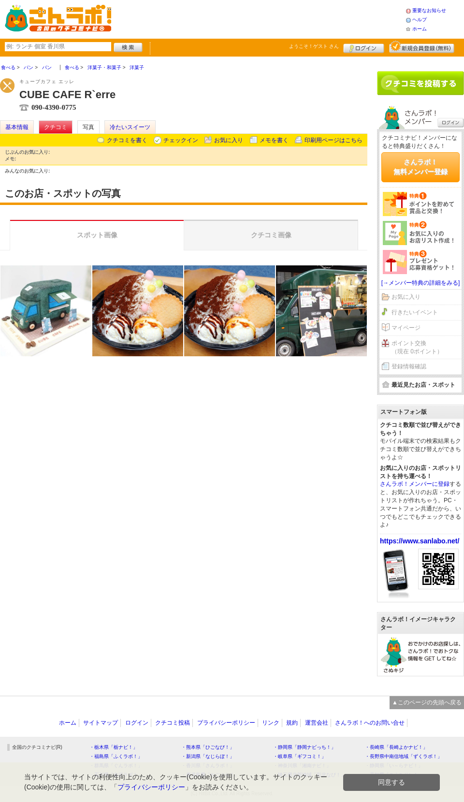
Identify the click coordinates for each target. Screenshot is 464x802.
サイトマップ (100, 722)
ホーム (419, 28)
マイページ (406, 327)
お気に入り (228, 140)
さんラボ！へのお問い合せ (370, 722)
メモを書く (274, 140)
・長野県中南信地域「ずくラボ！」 (403, 756)
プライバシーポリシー (226, 722)
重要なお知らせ (429, 10)
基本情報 (17, 127)
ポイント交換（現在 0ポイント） (417, 347)
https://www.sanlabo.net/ (419, 541)
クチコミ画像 (271, 235)
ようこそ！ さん (314, 46)
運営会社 (316, 722)
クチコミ (55, 127)
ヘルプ (419, 19)
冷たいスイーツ (130, 127)
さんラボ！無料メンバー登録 (420, 166)
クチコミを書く (127, 140)
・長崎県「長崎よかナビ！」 (396, 747)
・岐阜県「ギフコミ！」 (299, 756)
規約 (292, 722)
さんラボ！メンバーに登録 (415, 484)
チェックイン (180, 140)
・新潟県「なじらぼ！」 (207, 756)
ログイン (363, 47)
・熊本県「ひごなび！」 (207, 747)
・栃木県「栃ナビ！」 (113, 747)
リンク (270, 722)
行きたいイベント (415, 312)
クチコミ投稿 (172, 722)
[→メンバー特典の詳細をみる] (420, 282)
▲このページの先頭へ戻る (427, 702)
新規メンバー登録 (421, 47)
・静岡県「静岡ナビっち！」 (304, 747)
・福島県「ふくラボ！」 (116, 756)
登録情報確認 (409, 366)
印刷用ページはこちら (333, 140)
